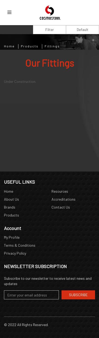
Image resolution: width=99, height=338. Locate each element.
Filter (49, 29)
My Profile (12, 237)
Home (9, 46)
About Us (11, 199)
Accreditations (63, 199)
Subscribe (78, 294)
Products (30, 46)
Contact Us (60, 207)
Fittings (52, 46)
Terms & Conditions (19, 245)
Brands (9, 207)
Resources (59, 191)
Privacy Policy (15, 253)
